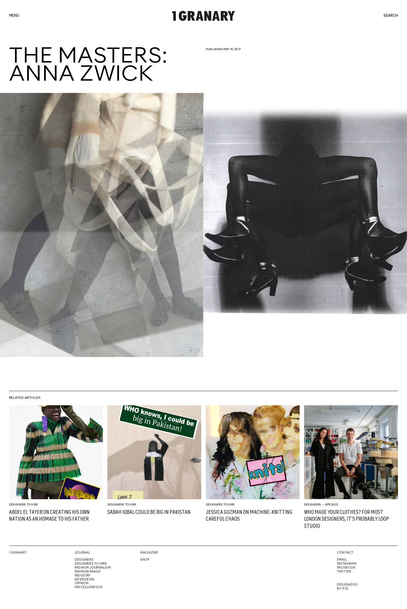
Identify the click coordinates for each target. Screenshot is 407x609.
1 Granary (18, 552)
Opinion (81, 583)
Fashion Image (88, 571)
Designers (312, 504)
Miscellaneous (89, 587)
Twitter (344, 571)
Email (342, 559)
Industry (83, 575)
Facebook (346, 567)
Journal (82, 552)
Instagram (346, 563)
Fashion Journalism (93, 567)
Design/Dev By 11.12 (347, 586)
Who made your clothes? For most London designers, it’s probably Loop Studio (346, 519)
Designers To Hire (23, 504)
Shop (144, 559)
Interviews (84, 579)
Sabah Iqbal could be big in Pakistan (148, 512)
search (391, 16)
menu (14, 16)
